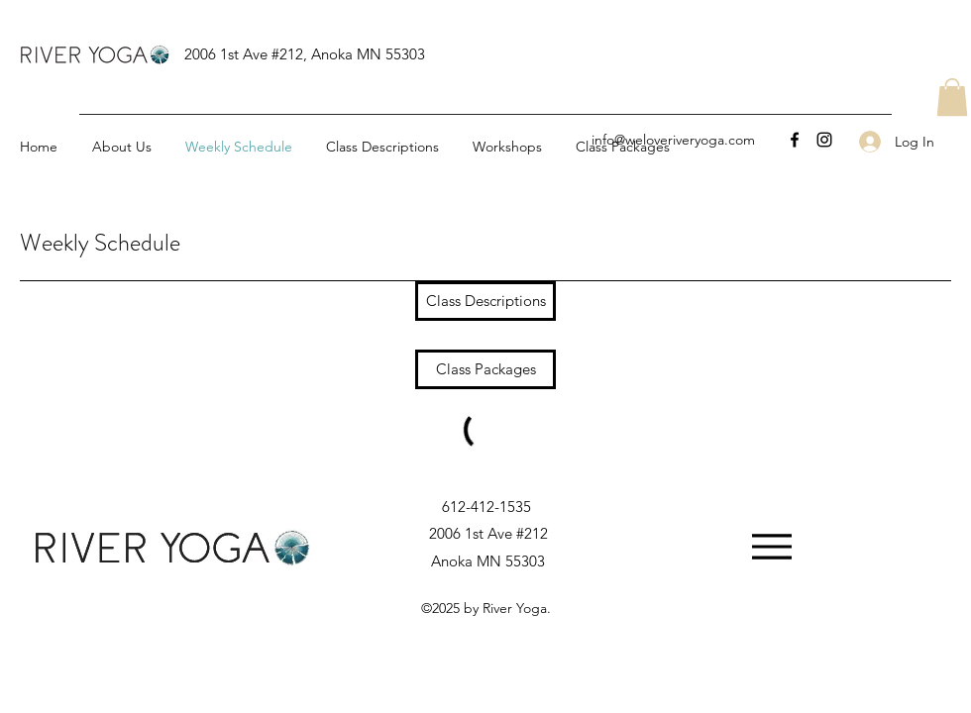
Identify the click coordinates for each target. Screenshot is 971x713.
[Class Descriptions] (485, 301)
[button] (952, 97)
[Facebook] (795, 140)
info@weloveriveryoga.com (673, 140)
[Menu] (771, 547)
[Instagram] (824, 140)
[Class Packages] (485, 369)
